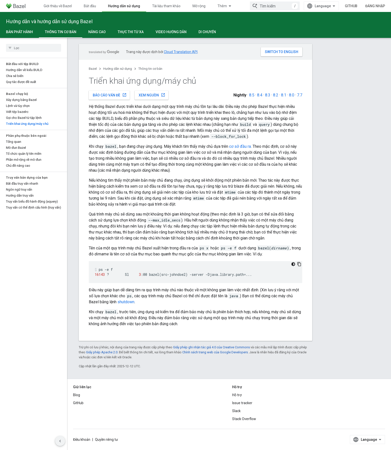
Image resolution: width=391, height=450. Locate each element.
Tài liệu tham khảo (166, 6)
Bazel (93, 69)
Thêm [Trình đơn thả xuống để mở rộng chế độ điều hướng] (222, 6)
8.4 (259, 95)
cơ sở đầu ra (240, 146)
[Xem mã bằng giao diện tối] (293, 264)
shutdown (125, 302)
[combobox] (275, 5)
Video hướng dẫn (171, 32)
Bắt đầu (90, 6)
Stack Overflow (244, 419)
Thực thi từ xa (131, 32)
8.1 (283, 95)
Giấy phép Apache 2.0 (101, 352)
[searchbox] (33, 48)
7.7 (299, 95)
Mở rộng (199, 6)
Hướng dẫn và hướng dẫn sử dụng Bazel (49, 21)
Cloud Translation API (180, 52)
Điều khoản (81, 440)
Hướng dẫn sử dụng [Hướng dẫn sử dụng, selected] (124, 6)
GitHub (351, 6)
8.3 (267, 95)
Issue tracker (242, 403)
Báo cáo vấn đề (110, 95)
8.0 (291, 95)
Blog (76, 395)
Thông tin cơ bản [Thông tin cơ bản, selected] (60, 32)
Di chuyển (207, 32)
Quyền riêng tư (106, 440)
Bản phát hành (19, 32)
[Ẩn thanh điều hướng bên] (60, 441)
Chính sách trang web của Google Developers (215, 352)
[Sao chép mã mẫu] (299, 264)
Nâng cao (97, 32)
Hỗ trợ (237, 395)
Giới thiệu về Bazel (58, 6)
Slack (236, 411)
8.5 (251, 95)
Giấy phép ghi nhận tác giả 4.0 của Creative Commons (211, 347)
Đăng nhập (375, 6)
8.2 (275, 95)
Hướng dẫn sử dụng (117, 69)
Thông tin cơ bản (150, 69)
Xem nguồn (152, 95)
